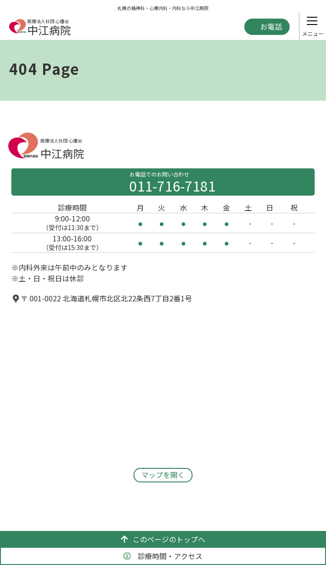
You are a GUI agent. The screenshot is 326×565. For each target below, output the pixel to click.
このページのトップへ (163, 539)
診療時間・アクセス (163, 555)
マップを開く (163, 474)
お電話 (271, 26)
